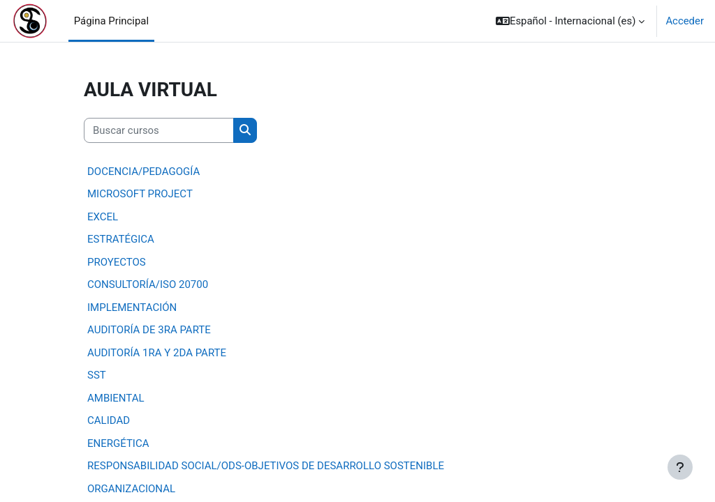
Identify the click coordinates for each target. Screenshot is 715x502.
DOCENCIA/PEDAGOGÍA (143, 171)
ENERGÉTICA (118, 443)
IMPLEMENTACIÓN (132, 307)
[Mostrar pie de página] (680, 467)
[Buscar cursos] (159, 130)
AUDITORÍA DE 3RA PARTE (149, 330)
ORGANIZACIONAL (131, 488)
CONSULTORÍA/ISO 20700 (147, 284)
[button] (570, 21)
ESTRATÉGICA (120, 239)
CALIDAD (108, 420)
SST (96, 375)
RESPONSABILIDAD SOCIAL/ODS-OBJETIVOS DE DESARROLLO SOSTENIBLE (265, 465)
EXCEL (102, 217)
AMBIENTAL (116, 398)
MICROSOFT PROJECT (140, 194)
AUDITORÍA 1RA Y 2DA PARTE (156, 353)
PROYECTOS (116, 262)
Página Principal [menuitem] (111, 21)
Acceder (684, 21)
